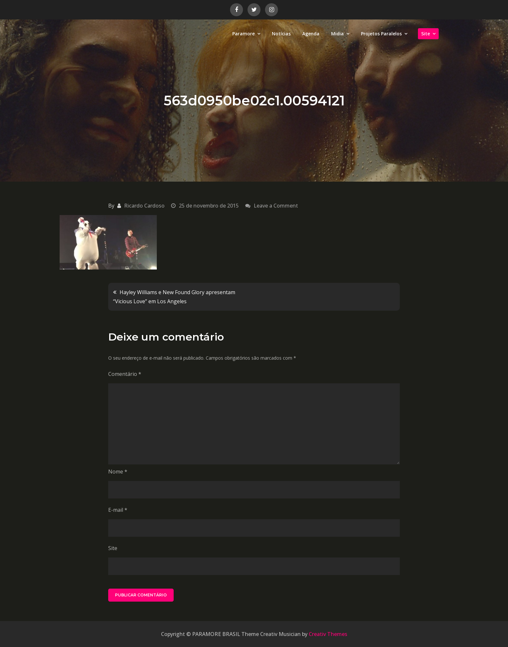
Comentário (124, 373)
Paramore (243, 33)
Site (425, 33)
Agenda (310, 33)
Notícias (281, 33)
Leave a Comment (276, 205)
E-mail (117, 509)
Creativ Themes (328, 634)
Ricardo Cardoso (144, 205)
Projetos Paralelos (381, 33)
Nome (117, 471)
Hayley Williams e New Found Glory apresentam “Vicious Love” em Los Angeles (174, 297)
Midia (337, 33)
